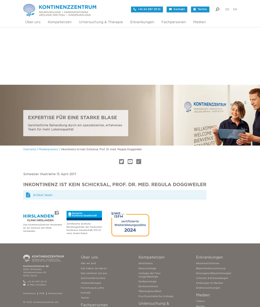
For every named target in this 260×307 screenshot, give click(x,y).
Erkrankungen (142, 22)
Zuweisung (87, 277)
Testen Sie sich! (148, 261)
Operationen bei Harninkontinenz (159, 286)
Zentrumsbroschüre (93, 220)
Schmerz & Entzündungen (212, 220)
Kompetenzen (60, 22)
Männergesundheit (150, 233)
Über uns (32, 22)
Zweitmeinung (147, 266)
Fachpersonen (174, 22)
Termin (85, 239)
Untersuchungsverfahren (154, 271)
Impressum (29, 235)
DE (227, 6)
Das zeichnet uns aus (94, 215)
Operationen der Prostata (155, 291)
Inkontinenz (146, 205)
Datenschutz (55, 235)
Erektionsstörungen (208, 230)
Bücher (200, 248)
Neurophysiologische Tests (97, 263)
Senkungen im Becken (209, 225)
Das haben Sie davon (94, 210)
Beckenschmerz (148, 228)
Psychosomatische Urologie (156, 238)
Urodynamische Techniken (97, 253)
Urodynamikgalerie (92, 258)
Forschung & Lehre (92, 230)
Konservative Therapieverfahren (158, 276)
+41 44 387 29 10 (35, 223)
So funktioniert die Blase (154, 257)
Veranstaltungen (91, 225)
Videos (200, 243)
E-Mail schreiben (34, 226)
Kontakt (86, 234)
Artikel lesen (42, 137)
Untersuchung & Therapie (101, 22)
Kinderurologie (148, 223)
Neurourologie (147, 210)
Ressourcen (88, 272)
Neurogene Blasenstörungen (213, 215)
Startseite (29, 91)
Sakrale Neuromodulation (154, 281)
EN (235, 6)
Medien (199, 22)
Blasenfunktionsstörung (210, 210)
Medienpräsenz (48, 91)
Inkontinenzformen (207, 205)
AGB (41, 235)
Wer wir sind (88, 205)
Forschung (87, 267)
